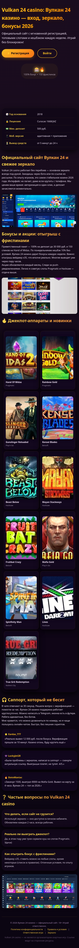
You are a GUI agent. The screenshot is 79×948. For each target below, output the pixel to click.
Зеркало (52, 932)
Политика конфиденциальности (27, 929)
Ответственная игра (33, 932)
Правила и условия (57, 929)
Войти (47, 53)
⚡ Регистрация (18, 53)
